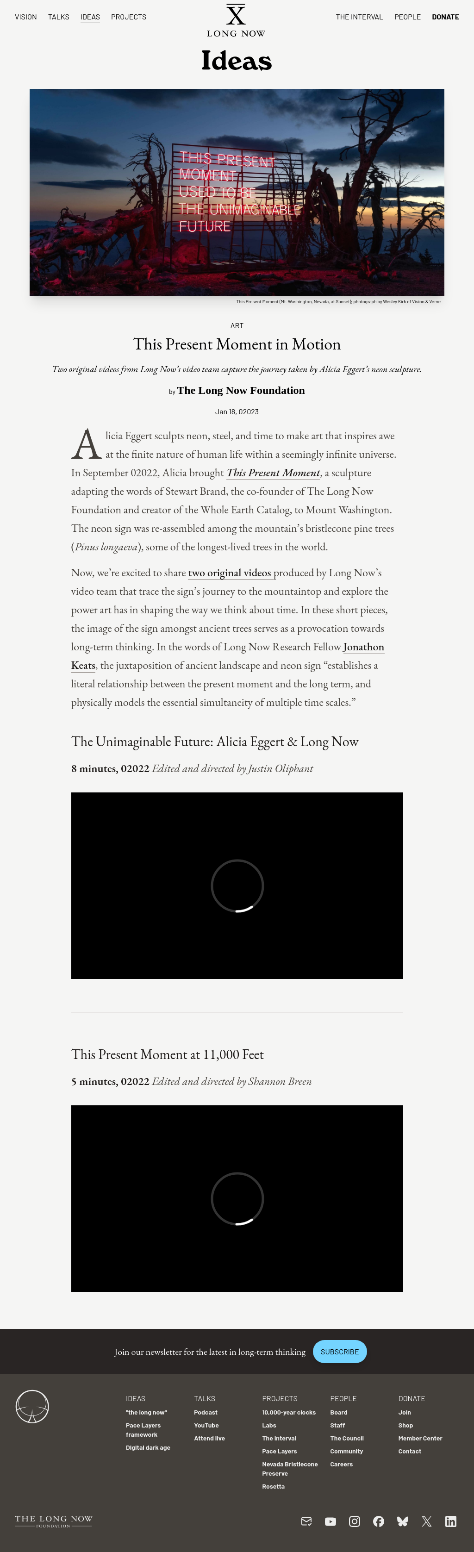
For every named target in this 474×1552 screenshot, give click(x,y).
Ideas (90, 16)
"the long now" (146, 1412)
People (407, 16)
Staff (338, 1425)
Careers (342, 1464)
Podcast (206, 1412)
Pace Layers (279, 1451)
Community (347, 1451)
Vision (26, 16)
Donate (445, 16)
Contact (410, 1451)
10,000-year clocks (289, 1412)
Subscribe (340, 1351)
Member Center (421, 1438)
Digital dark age (148, 1447)
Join (405, 1412)
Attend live (209, 1438)
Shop (406, 1425)
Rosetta (273, 1486)
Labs (269, 1425)
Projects (128, 16)
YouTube (206, 1425)
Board (339, 1412)
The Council (347, 1438)
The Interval (360, 16)
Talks (58, 16)
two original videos (230, 572)
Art (237, 325)
